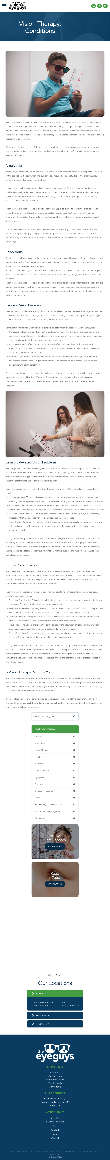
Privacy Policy (83, 1151)
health (38, 757)
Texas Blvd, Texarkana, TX (55, 1098)
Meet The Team (55, 1079)
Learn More (55, 846)
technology (40, 818)
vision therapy (42, 750)
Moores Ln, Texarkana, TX (55, 1102)
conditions (40, 743)
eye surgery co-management (48, 804)
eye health (40, 784)
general (38, 736)
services (39, 763)
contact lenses (42, 770)
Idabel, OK (55, 1105)
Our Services (55, 1076)
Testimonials (55, 1083)
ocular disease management (48, 811)
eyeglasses (40, 777)
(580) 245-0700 (70, 1005)
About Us (55, 1072)
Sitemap (95, 1151)
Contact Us (55, 884)
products (39, 797)
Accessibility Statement (62, 1151)
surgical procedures (44, 791)
